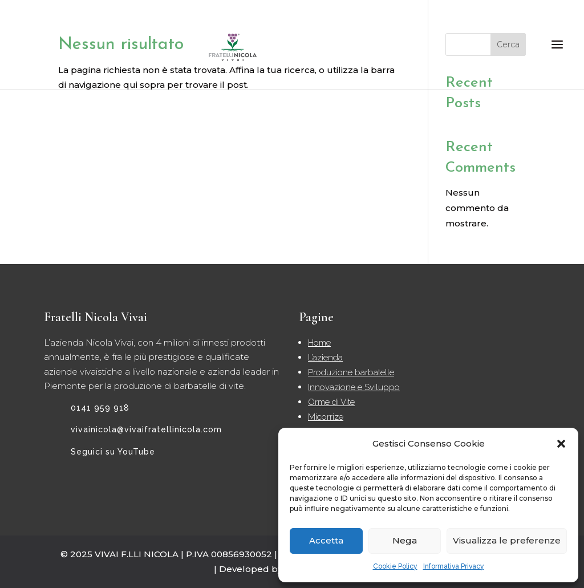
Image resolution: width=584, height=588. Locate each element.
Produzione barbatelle (351, 372)
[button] (561, 443)
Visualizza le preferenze (507, 540)
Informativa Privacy (453, 566)
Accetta (326, 540)
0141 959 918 (100, 407)
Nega (404, 540)
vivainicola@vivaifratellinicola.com (146, 429)
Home (319, 343)
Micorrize (325, 417)
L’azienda (325, 357)
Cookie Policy (395, 566)
